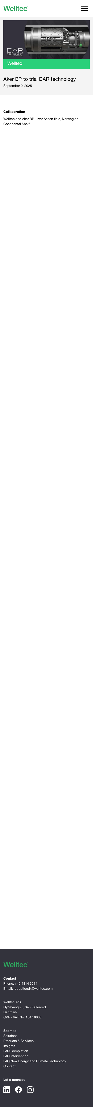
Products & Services (18, 1041)
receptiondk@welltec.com (33, 988)
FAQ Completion (15, 1051)
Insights (9, 1046)
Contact (9, 1066)
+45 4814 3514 (26, 983)
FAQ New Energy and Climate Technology (34, 1061)
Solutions (10, 1036)
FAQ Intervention (15, 1056)
